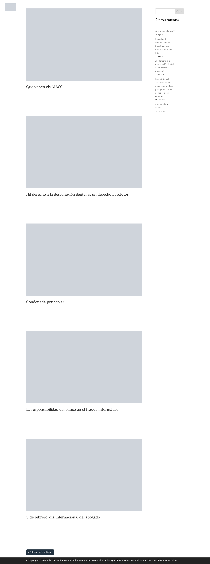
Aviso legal (109, 560)
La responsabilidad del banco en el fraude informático (72, 409)
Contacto (175, 10)
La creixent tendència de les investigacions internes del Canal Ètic (164, 46)
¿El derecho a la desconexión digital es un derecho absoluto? (77, 194)
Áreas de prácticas (98, 10)
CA (185, 10)
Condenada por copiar (45, 302)
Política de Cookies (167, 560)
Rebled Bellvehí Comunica (149, 10)
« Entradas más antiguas (40, 552)
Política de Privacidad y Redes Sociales (136, 560)
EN (198, 10)
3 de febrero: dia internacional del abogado (63, 517)
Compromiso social (121, 10)
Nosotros (77, 10)
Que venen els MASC (44, 87)
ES (191, 10)
